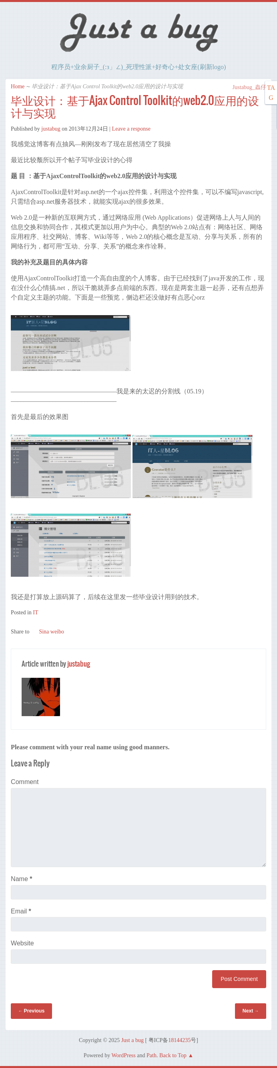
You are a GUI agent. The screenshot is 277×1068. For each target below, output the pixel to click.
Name (21, 878)
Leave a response (131, 129)
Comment (24, 781)
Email (21, 911)
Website (22, 943)
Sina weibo (47, 632)
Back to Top (173, 1055)
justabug (50, 129)
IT (35, 612)
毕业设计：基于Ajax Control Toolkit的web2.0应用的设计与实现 (135, 106)
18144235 (179, 1040)
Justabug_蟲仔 (245, 87)
